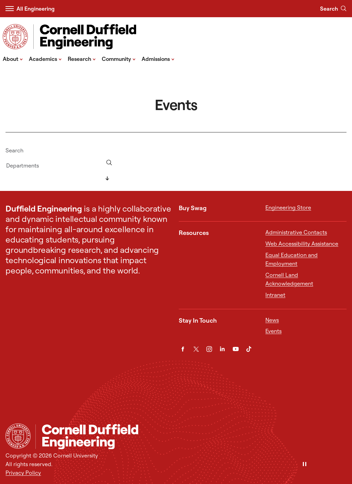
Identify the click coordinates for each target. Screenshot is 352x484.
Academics (45, 58)
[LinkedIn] (222, 349)
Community (119, 58)
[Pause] (304, 464)
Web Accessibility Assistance (301, 243)
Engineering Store (288, 207)
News (272, 319)
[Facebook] (183, 349)
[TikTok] (249, 349)
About (13, 58)
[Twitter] (196, 349)
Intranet (275, 294)
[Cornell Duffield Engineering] (190, 436)
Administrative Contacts (296, 232)
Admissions (158, 58)
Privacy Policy (23, 472)
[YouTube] (236, 349)
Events (273, 330)
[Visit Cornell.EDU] (15, 36)
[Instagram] (209, 349)
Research (82, 58)
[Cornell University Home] (18, 436)
